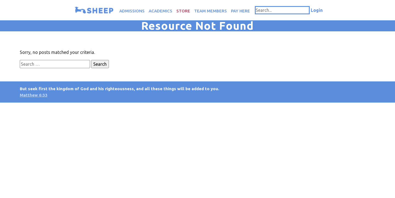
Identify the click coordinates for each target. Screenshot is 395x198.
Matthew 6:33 (33, 95)
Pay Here (240, 11)
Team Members (210, 11)
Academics (160, 11)
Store (183, 11)
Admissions (132, 11)
